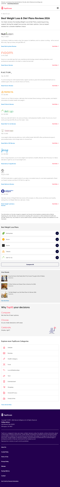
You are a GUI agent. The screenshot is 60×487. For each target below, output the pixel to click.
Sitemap (3, 466)
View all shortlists (6, 404)
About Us (3, 447)
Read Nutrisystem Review (8, 46)
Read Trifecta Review (7, 104)
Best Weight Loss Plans (9, 227)
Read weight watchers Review (7, 204)
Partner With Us (5, 471)
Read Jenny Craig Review (8, 163)
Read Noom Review (7, 65)
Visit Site (54, 46)
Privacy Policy (5, 461)
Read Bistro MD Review (8, 143)
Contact (3, 476)
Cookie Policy (4, 452)
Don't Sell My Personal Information (9, 481)
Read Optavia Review (7, 184)
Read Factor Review (7, 85)
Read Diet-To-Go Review (8, 124)
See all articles (5, 300)
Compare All (30, 264)
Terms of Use (4, 456)
